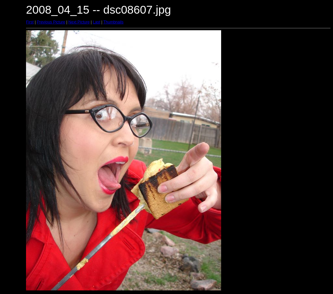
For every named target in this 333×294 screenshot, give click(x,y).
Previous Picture (51, 22)
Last (96, 22)
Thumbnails (113, 22)
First (29, 22)
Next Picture (78, 22)
